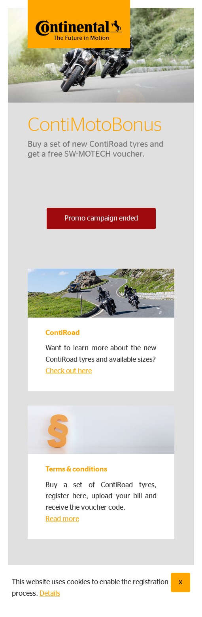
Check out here (68, 371)
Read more (62, 519)
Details (50, 593)
